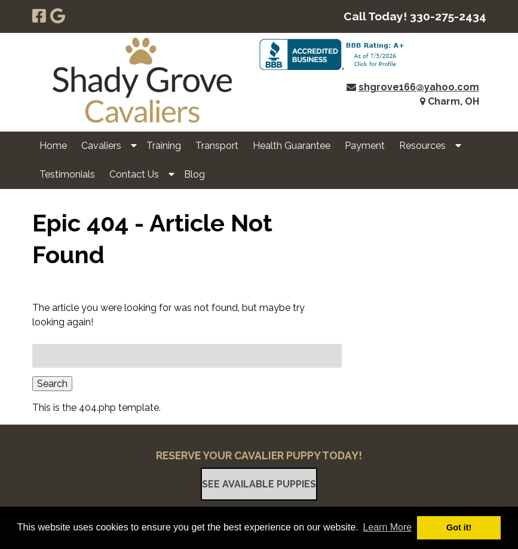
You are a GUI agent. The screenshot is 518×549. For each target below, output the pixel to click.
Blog (194, 174)
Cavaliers (101, 145)
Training (163, 145)
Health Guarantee (291, 145)
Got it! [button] (458, 527)
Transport (216, 145)
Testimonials (67, 174)
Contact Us (134, 174)
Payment (365, 145)
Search (52, 383)
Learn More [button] (387, 527)
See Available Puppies (259, 484)
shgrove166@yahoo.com (418, 87)
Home (53, 145)
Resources (422, 145)
